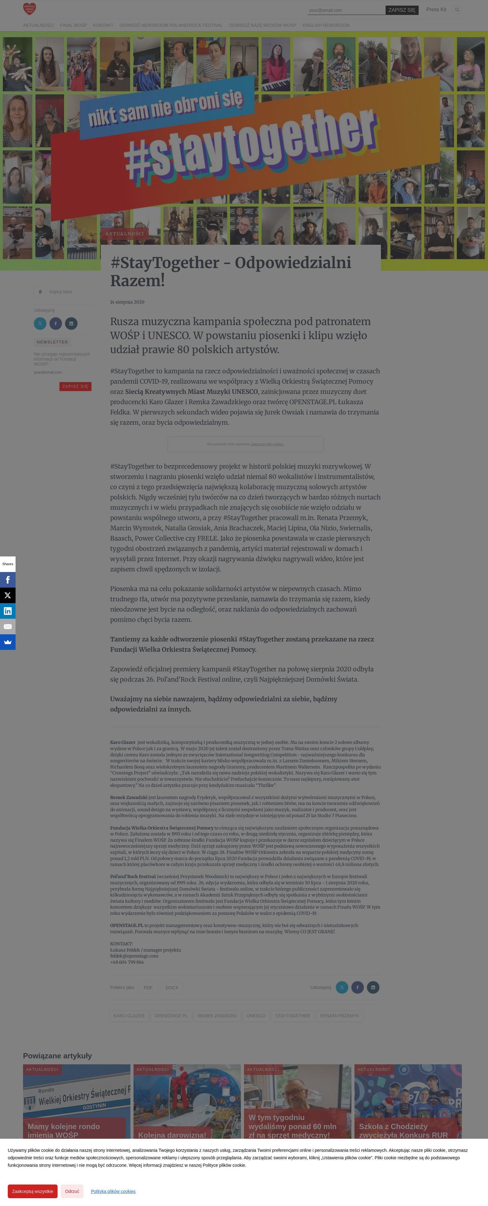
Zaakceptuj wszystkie (32, 1191)
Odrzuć (72, 1191)
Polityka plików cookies (113, 1191)
